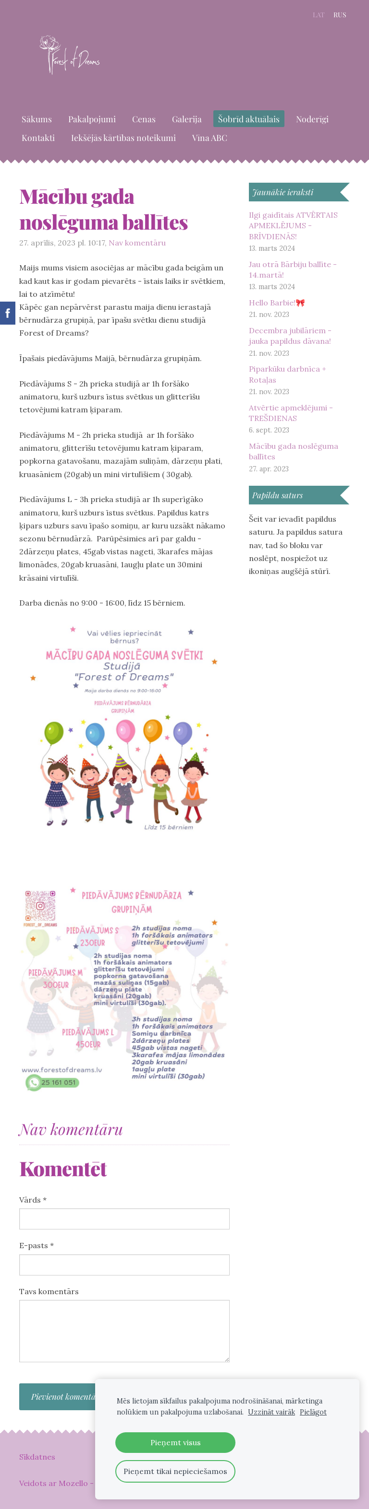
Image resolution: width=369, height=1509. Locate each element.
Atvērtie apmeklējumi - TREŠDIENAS (291, 413)
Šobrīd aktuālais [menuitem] (249, 118)
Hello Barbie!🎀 (277, 302)
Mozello (73, 1483)
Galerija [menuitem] (187, 118)
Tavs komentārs (49, 1291)
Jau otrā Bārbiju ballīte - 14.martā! (293, 269)
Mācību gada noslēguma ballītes (293, 451)
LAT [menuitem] (319, 14)
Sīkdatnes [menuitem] (37, 1457)
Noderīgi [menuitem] (312, 118)
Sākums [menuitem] (37, 118)
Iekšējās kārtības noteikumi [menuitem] (123, 137)
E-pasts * (36, 1245)
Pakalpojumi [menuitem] (92, 118)
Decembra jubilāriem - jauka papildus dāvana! (290, 336)
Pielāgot (313, 1412)
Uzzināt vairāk (271, 1412)
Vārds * (33, 1200)
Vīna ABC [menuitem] (209, 137)
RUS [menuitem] (339, 14)
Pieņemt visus (175, 1442)
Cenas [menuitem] (144, 118)
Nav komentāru (137, 242)
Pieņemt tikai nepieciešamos (175, 1471)
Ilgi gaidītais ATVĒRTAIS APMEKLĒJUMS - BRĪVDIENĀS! (293, 225)
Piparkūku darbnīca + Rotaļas (287, 374)
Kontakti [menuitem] (38, 137)
